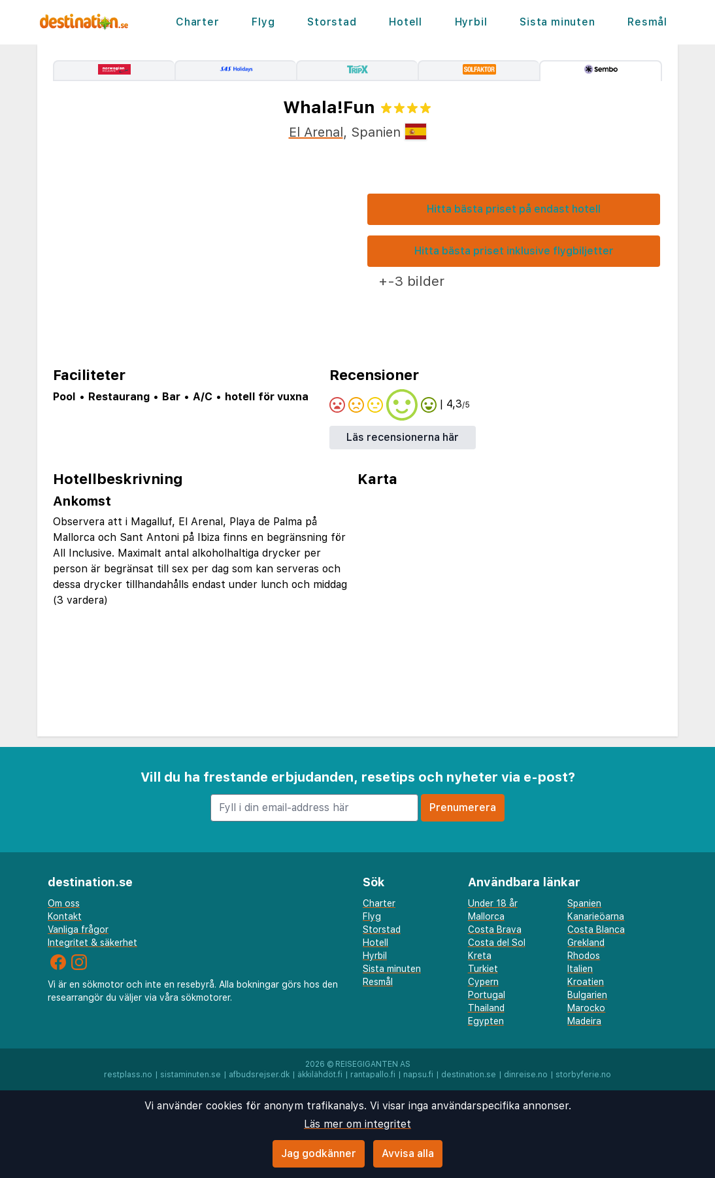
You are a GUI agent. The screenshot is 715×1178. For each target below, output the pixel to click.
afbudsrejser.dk (259, 1074)
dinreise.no (526, 1074)
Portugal (486, 995)
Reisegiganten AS (372, 1064)
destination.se (468, 1074)
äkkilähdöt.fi (319, 1074)
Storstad (331, 22)
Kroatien (585, 982)
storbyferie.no (583, 1074)
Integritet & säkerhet (92, 942)
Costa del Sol (496, 942)
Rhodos (583, 955)
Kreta (479, 955)
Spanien (584, 903)
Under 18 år (493, 903)
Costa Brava (495, 929)
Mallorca (486, 916)
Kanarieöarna (595, 916)
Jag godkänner (318, 1153)
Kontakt (65, 916)
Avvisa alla (408, 1153)
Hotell (405, 22)
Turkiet (483, 968)
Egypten (486, 1021)
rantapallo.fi (372, 1074)
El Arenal (316, 132)
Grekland (586, 942)
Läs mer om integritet (357, 1124)
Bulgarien (587, 995)
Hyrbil (471, 22)
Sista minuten (557, 22)
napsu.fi (418, 1074)
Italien (580, 968)
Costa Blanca (596, 929)
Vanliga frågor (78, 929)
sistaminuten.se (190, 1074)
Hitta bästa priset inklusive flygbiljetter (514, 251)
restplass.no (128, 1074)
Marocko (586, 1008)
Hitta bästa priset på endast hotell (514, 209)
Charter (198, 22)
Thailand (486, 1008)
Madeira (584, 1021)
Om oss (64, 903)
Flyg (263, 22)
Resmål (647, 22)
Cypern (483, 982)
